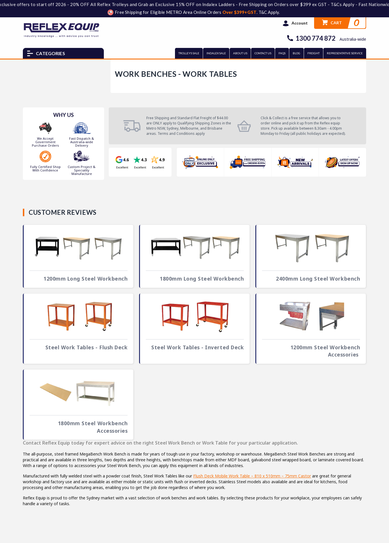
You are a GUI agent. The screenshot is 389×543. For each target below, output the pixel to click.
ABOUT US (240, 53)
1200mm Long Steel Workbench (85, 278)
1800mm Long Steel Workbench (202, 278)
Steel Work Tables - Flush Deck (86, 347)
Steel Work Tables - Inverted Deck (197, 347)
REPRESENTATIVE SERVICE (345, 53)
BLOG (296, 53)
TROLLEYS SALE (188, 53)
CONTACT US (263, 53)
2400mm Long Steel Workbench (318, 278)
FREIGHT (313, 53)
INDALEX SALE (216, 53)
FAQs (282, 53)
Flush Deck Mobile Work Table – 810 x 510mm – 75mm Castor (252, 476)
